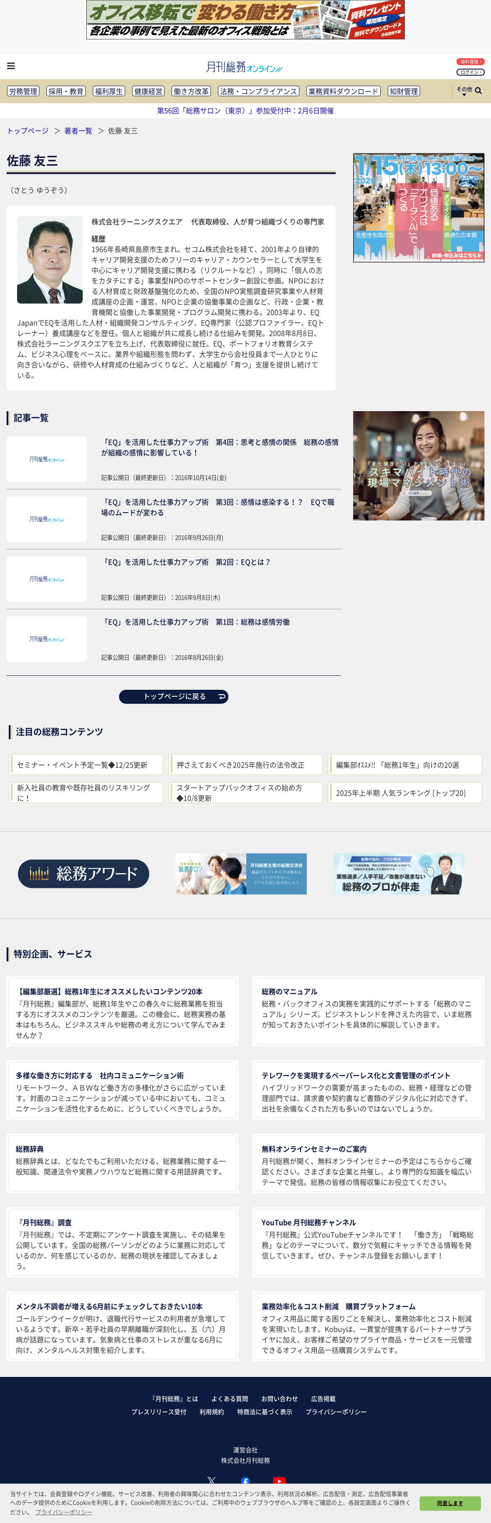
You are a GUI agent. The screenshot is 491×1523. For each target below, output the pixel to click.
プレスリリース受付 (158, 1411)
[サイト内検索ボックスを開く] (478, 91)
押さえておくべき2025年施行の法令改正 (241, 764)
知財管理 (404, 91)
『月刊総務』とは (173, 1398)
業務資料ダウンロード (344, 91)
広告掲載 (323, 1398)
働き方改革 (191, 91)
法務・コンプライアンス (258, 91)
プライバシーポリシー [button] (63, 1512)
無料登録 (471, 61)
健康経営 (148, 91)
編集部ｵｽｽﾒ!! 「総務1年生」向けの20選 (397, 764)
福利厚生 (109, 91)
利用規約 (212, 1411)
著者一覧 (79, 130)
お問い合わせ (279, 1398)
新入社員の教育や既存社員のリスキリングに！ (83, 792)
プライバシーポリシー (336, 1411)
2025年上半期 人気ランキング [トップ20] (401, 792)
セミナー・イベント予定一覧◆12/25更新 (82, 764)
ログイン (471, 72)
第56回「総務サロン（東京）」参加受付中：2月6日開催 (245, 110)
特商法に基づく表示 (264, 1411)
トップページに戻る (184, 696)
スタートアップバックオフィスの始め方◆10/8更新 (239, 792)
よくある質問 (229, 1398)
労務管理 (23, 91)
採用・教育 (66, 91)
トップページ (28, 130)
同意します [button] (450, 1503)
